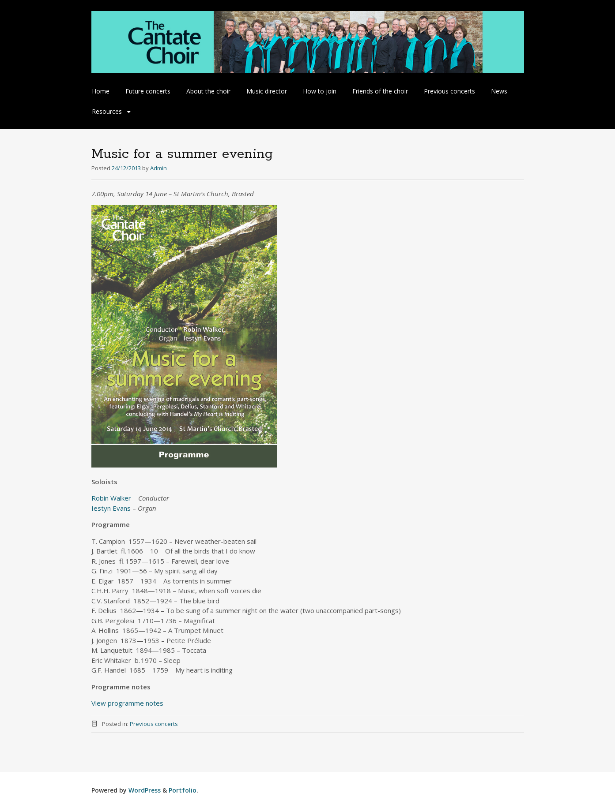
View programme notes (127, 703)
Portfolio (182, 790)
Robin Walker (111, 498)
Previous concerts (449, 91)
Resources (107, 111)
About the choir (208, 91)
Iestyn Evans (111, 508)
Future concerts (147, 91)
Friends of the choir (380, 91)
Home (100, 91)
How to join (319, 91)
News (499, 91)
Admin (158, 168)
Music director (266, 91)
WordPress (144, 790)
